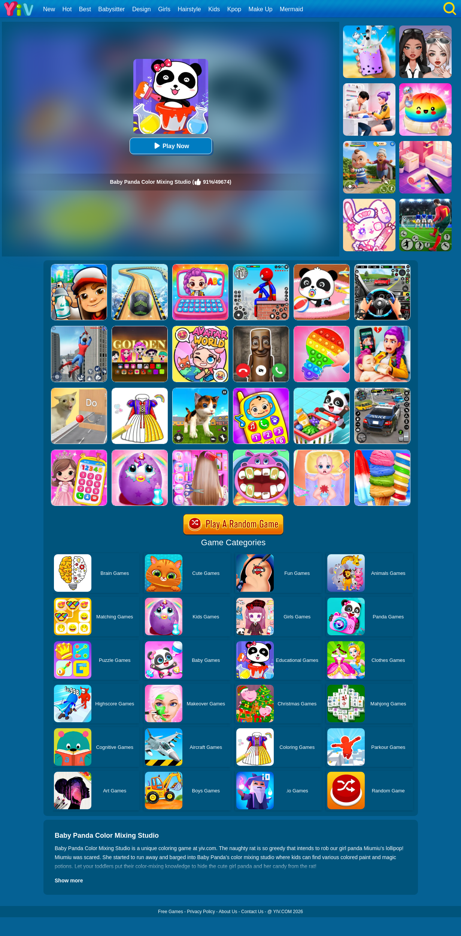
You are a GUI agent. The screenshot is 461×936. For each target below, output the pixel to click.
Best (85, 9)
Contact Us (252, 911)
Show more (69, 881)
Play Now (170, 145)
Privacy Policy (201, 911)
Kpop (234, 9)
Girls (164, 9)
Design (141, 9)
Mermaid (291, 9)
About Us (228, 911)
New (49, 9)
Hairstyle (189, 9)
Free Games (170, 911)
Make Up (261, 9)
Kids (214, 9)
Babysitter (111, 9)
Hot (67, 9)
